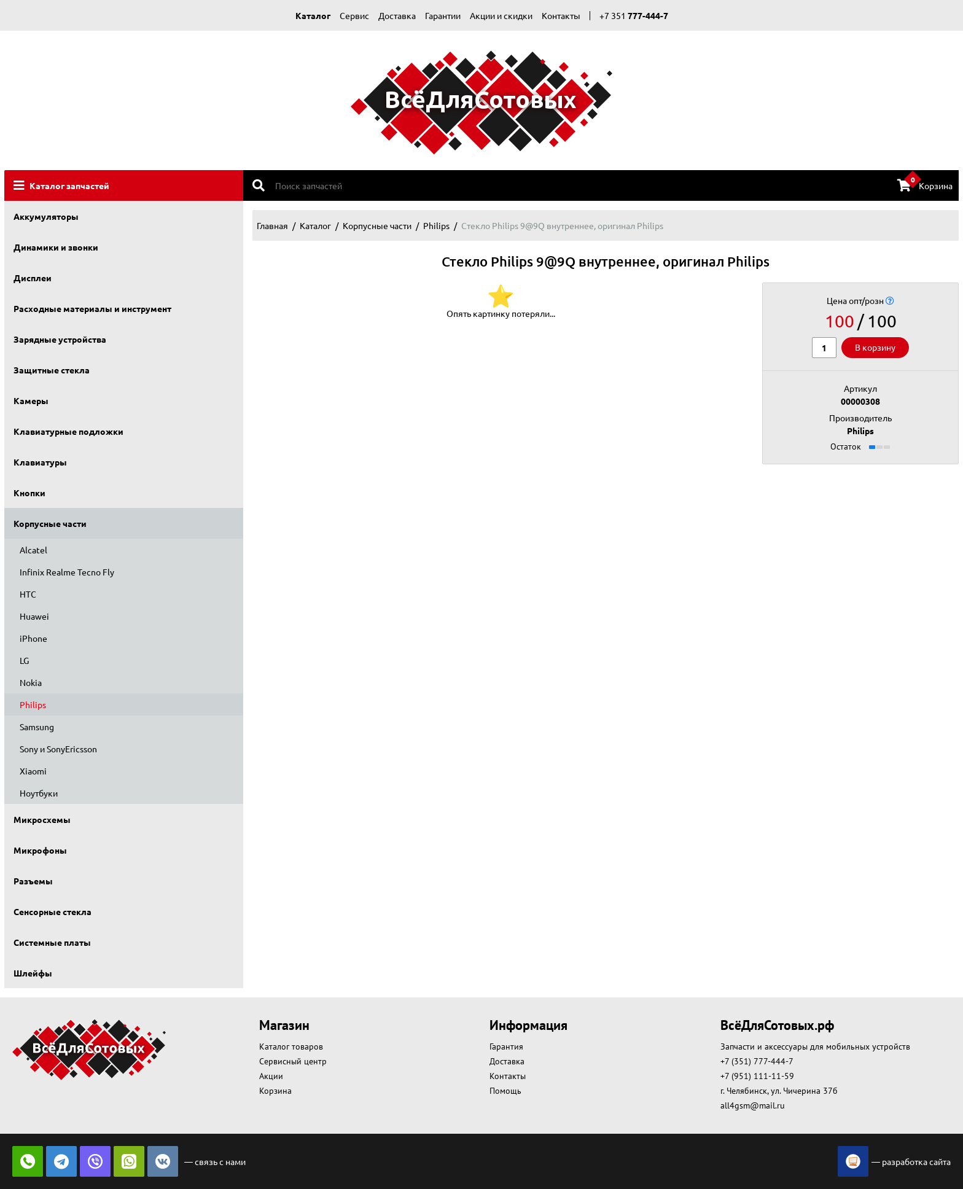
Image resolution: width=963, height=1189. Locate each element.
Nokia (31, 682)
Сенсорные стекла (53, 911)
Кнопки (29, 492)
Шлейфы (33, 972)
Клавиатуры (40, 461)
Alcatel (33, 549)
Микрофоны (40, 850)
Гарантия (506, 1046)
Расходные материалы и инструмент (92, 308)
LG (24, 660)
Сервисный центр (293, 1061)
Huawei (34, 616)
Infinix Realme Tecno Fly (67, 571)
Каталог (312, 15)
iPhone (33, 638)
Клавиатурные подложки (68, 431)
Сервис (354, 15)
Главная (272, 225)
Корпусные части (50, 523)
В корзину (875, 347)
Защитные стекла (52, 369)
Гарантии (443, 15)
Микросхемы (42, 819)
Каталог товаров (291, 1046)
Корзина (925, 184)
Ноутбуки (39, 792)
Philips (33, 704)
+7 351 (633, 15)
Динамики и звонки (56, 246)
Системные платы (52, 942)
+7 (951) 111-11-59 (757, 1076)
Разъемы (33, 880)
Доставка (397, 15)
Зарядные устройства (60, 339)
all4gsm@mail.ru (752, 1105)
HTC (28, 593)
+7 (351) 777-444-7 (756, 1061)
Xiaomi (33, 770)
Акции (271, 1076)
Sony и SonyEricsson (58, 748)
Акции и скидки (501, 15)
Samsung (37, 726)
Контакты (561, 15)
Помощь (505, 1091)
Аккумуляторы (46, 216)
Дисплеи (33, 277)
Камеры (31, 400)
